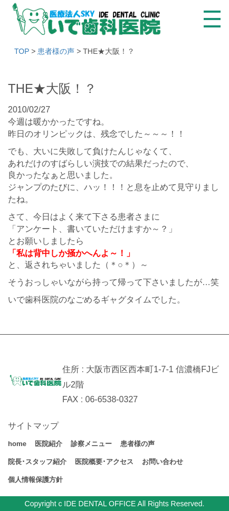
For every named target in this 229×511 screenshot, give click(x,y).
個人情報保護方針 (35, 480)
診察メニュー (91, 444)
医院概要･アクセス (104, 462)
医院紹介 (48, 444)
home (17, 444)
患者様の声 (137, 444)
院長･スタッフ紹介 (37, 462)
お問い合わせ (162, 462)
